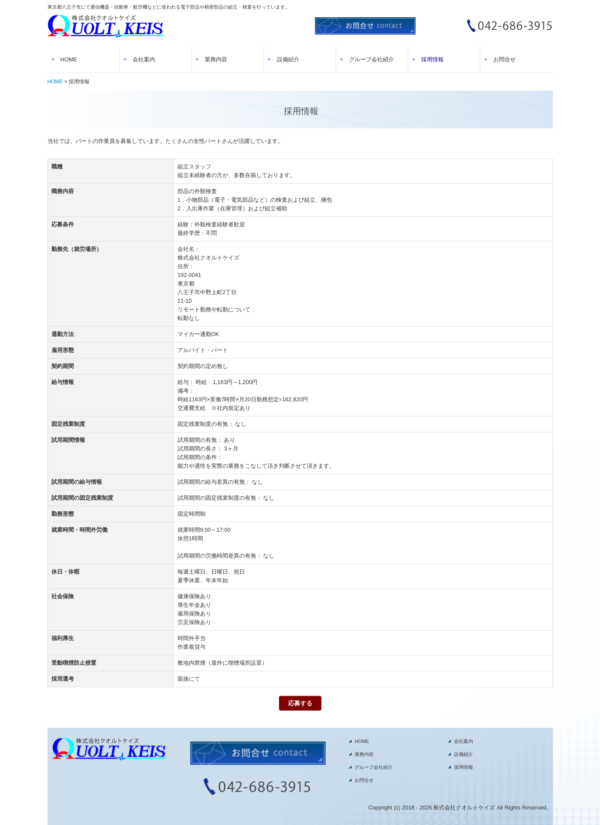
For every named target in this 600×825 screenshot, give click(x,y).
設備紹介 (288, 59)
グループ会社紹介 (371, 59)
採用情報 (432, 59)
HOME (68, 59)
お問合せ (504, 59)
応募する (300, 703)
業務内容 (216, 59)
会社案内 (144, 59)
